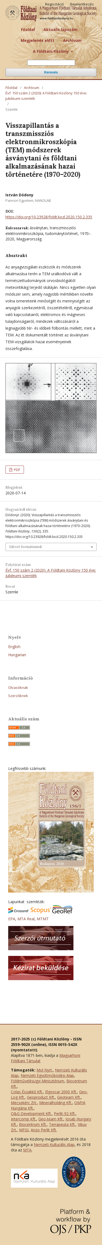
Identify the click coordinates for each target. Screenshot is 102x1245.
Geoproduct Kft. (41, 1097)
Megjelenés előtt (37, 40)
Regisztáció (54, 4)
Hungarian (17, 654)
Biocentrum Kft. (33, 1124)
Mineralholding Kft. (55, 1102)
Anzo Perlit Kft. (44, 1129)
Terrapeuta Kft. (62, 1124)
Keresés (51, 72)
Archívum (72, 40)
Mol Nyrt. (44, 1070)
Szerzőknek (18, 695)
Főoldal (28, 29)
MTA (27, 1150)
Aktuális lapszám (61, 29)
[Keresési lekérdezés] (51, 63)
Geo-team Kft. (50, 1119)
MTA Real (26, 918)
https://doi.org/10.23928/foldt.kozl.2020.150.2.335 (48, 216)
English (14, 646)
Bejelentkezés (82, 4)
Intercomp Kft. (23, 1119)
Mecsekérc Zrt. (24, 1102)
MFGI (24, 1129)
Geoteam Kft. (69, 1097)
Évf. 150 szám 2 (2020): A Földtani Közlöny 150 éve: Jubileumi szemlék (46, 96)
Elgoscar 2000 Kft (60, 1091)
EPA (11, 918)
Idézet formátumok (25, 546)
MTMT (43, 918)
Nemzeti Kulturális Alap (54, 1144)
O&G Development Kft (31, 1113)
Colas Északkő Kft (26, 1091)
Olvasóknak (18, 687)
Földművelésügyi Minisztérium (37, 1080)
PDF (16, 469)
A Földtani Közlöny (51, 51)
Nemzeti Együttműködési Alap (47, 1075)
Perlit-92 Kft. (65, 1113)
